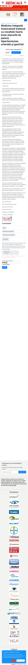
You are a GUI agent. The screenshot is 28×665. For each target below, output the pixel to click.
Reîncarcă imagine (6, 264)
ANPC (25, 664)
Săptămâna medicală (5, 23)
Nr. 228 (11, 23)
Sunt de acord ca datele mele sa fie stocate (11, 252)
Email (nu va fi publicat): (8, 231)
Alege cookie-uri (20, 660)
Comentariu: (5, 239)
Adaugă (4, 267)
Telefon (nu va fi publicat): (8, 235)
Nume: (4, 228)
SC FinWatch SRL (19, 664)
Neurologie (15, 23)
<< (25, 20)
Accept (13, 660)
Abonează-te (22, 472)
